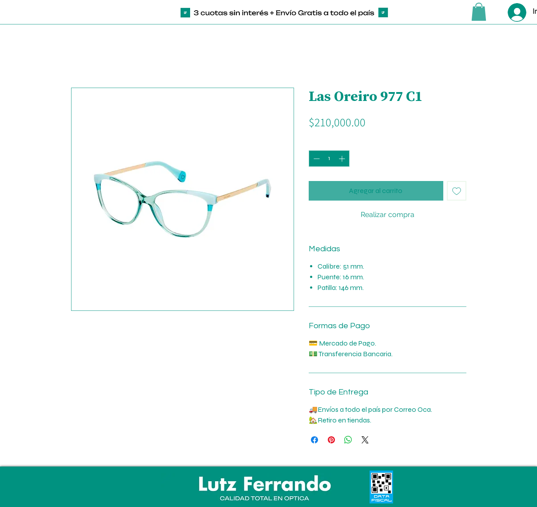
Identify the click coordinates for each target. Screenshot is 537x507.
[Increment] (342, 158)
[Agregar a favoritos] (456, 191)
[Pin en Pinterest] (331, 440)
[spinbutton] (329, 158)
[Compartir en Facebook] (314, 440)
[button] (478, 12)
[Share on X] (365, 440)
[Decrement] (315, 158)
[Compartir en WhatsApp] (348, 440)
